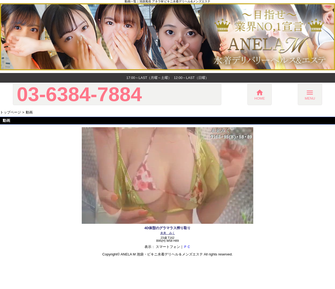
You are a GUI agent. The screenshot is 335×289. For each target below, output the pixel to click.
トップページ (10, 112)
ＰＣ (187, 247)
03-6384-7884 (79, 94)
